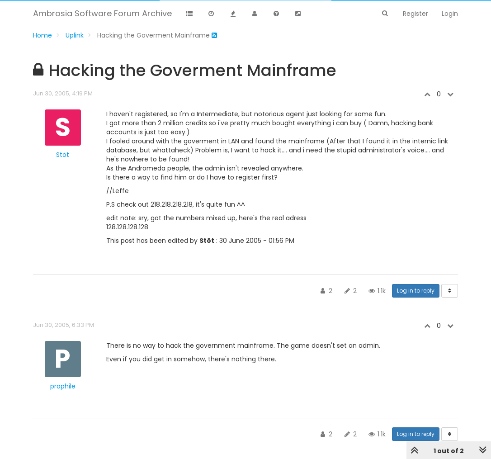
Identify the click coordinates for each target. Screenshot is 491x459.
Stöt (62, 154)
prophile (63, 386)
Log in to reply (415, 290)
